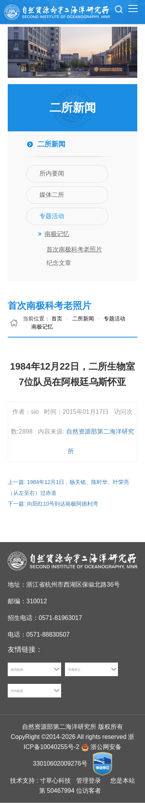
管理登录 (88, 781)
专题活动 (113, 320)
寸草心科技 (55, 781)
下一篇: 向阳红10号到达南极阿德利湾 (53, 505)
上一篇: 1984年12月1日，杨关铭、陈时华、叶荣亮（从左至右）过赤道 (68, 488)
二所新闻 (82, 320)
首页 (56, 320)
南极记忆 (41, 328)
